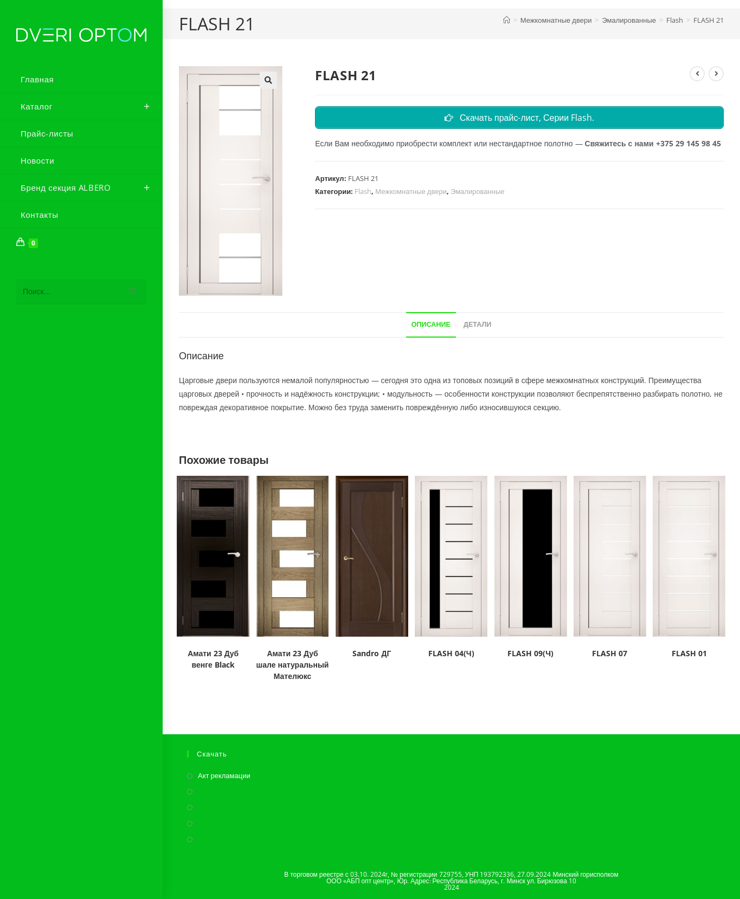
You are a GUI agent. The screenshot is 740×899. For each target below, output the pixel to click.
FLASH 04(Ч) (451, 653)
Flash (363, 191)
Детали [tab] (477, 324)
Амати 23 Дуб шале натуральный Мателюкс (292, 664)
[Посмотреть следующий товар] (716, 73)
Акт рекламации (224, 775)
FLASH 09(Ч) (530, 653)
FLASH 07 (609, 653)
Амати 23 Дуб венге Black (213, 659)
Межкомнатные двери (411, 191)
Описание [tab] (431, 324)
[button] (268, 80)
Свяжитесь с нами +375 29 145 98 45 (653, 143)
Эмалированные (478, 191)
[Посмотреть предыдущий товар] (697, 73)
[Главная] (506, 20)
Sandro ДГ (371, 653)
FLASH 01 (689, 653)
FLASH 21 (708, 20)
